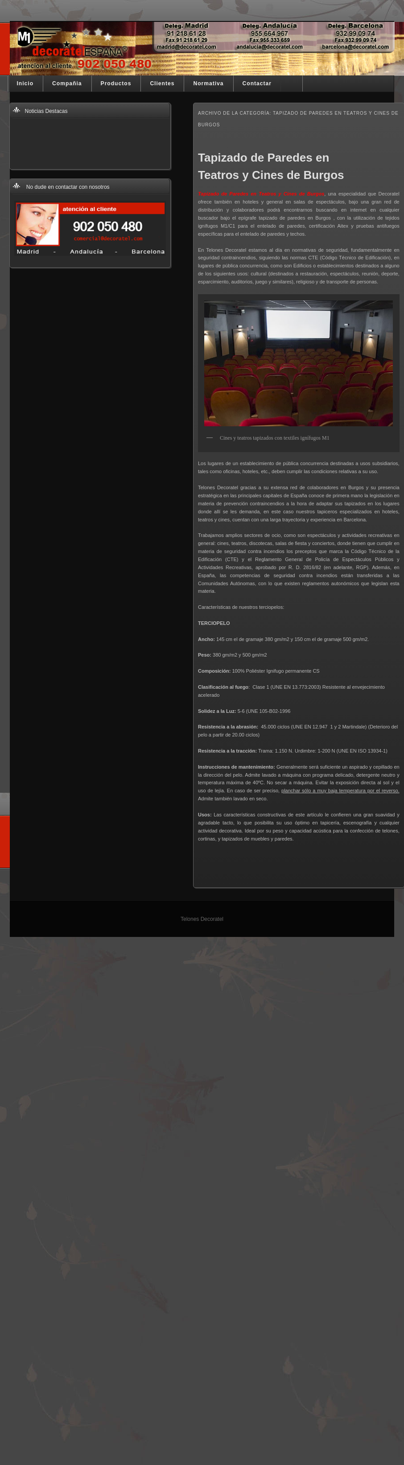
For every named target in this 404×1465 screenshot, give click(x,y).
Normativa (208, 83)
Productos (116, 83)
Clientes (162, 83)
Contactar (257, 83)
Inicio (25, 83)
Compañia (67, 83)
